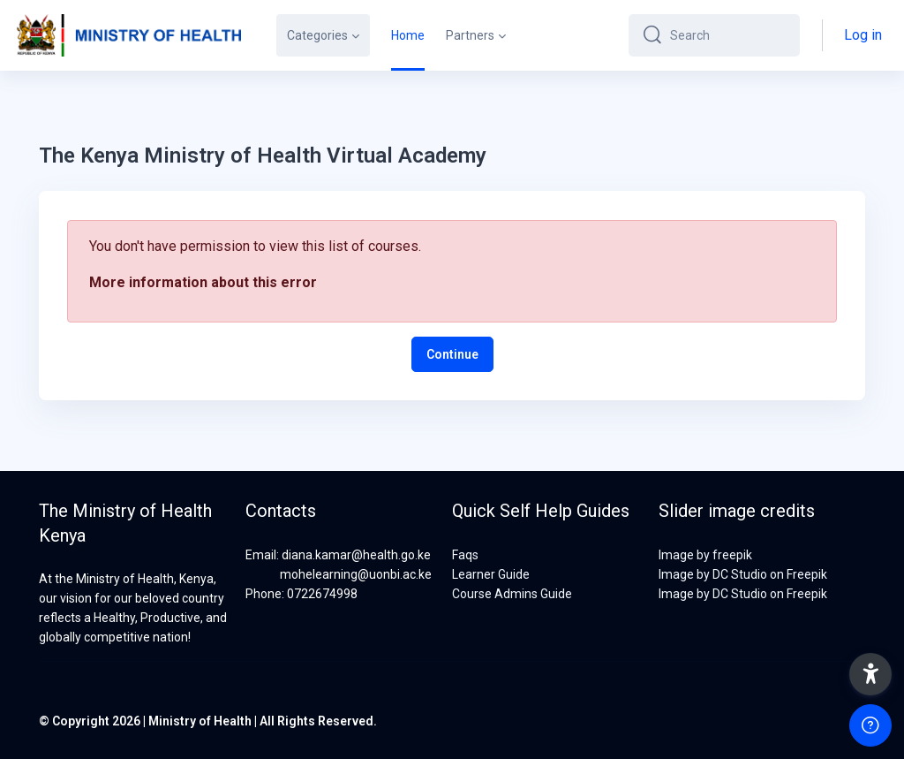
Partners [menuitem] (470, 35)
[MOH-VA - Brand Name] (127, 35)
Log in (863, 35)
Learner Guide (491, 574)
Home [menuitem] (408, 35)
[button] (870, 674)
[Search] (728, 35)
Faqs (465, 555)
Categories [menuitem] (317, 35)
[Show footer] (870, 725)
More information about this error (203, 282)
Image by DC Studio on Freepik (743, 574)
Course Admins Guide (512, 594)
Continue (452, 354)
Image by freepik (705, 555)
